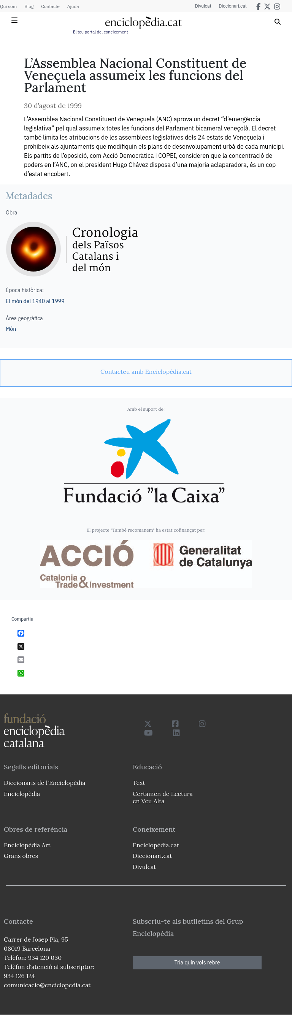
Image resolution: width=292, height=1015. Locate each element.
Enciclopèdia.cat (156, 845)
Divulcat (203, 6)
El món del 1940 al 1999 (35, 301)
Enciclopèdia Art (27, 845)
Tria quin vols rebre (197, 962)
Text (139, 782)
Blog (28, 6)
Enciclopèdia (22, 793)
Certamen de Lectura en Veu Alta (163, 797)
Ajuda (73, 6)
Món (11, 329)
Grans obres (21, 855)
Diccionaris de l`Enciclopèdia (44, 782)
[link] (146, 371)
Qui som (8, 6)
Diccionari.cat (233, 6)
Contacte (50, 6)
